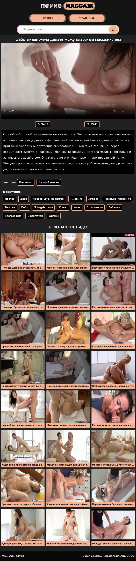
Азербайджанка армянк (48, 199)
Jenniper (93, 199)
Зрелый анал (13, 216)
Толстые (10, 207)
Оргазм (54, 216)
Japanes (9, 199)
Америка (76, 199)
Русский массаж (49, 182)
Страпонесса (95, 207)
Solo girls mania (43, 207)
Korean (63, 207)
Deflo (24, 207)
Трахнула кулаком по (117, 199)
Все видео (25, 182)
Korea (76, 207)
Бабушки (114, 207)
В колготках (35, 216)
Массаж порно (13, 556)
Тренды (48, 18)
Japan (23, 199)
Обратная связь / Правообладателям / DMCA (108, 556)
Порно (68, 6)
